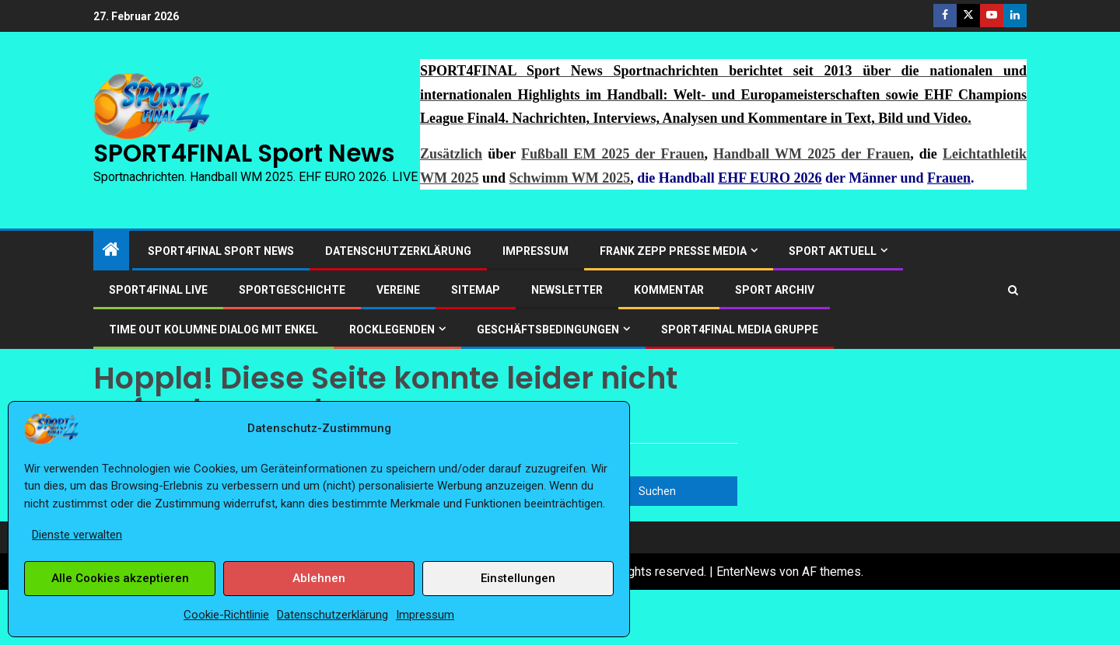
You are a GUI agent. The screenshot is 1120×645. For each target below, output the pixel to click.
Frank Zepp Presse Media (673, 251)
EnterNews (746, 571)
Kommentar (669, 290)
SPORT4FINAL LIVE (158, 290)
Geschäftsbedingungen (548, 329)
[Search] (1013, 290)
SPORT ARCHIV (774, 290)
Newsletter (567, 290)
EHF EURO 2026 (769, 178)
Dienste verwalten (77, 535)
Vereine (398, 290)
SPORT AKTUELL (833, 251)
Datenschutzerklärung (332, 615)
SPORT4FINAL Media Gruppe (739, 329)
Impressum (425, 615)
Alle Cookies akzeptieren (120, 578)
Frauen (949, 178)
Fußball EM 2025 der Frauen (612, 154)
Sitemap (475, 290)
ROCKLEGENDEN (392, 329)
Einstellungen (518, 578)
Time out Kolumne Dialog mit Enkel (213, 329)
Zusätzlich (451, 154)
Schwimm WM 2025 (570, 178)
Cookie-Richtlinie (226, 615)
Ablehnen (318, 578)
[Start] (111, 251)
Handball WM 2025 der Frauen (811, 154)
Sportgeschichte (292, 290)
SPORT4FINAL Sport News (243, 153)
